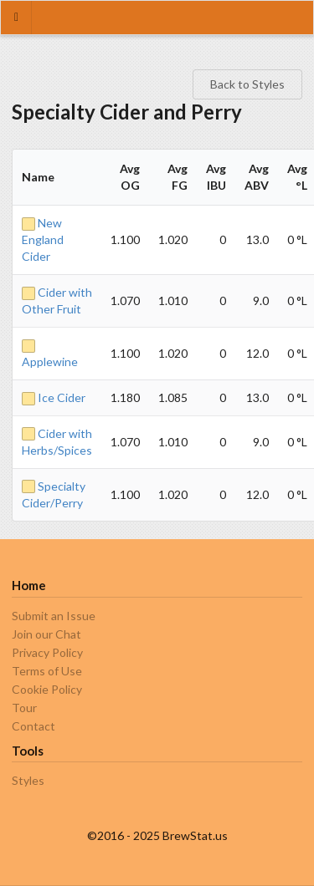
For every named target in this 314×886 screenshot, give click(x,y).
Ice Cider (53, 397)
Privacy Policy (47, 652)
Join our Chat (46, 634)
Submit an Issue (53, 616)
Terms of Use (47, 671)
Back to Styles (247, 84)
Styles (28, 780)
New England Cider (43, 239)
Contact (33, 726)
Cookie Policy (47, 689)
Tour (24, 707)
